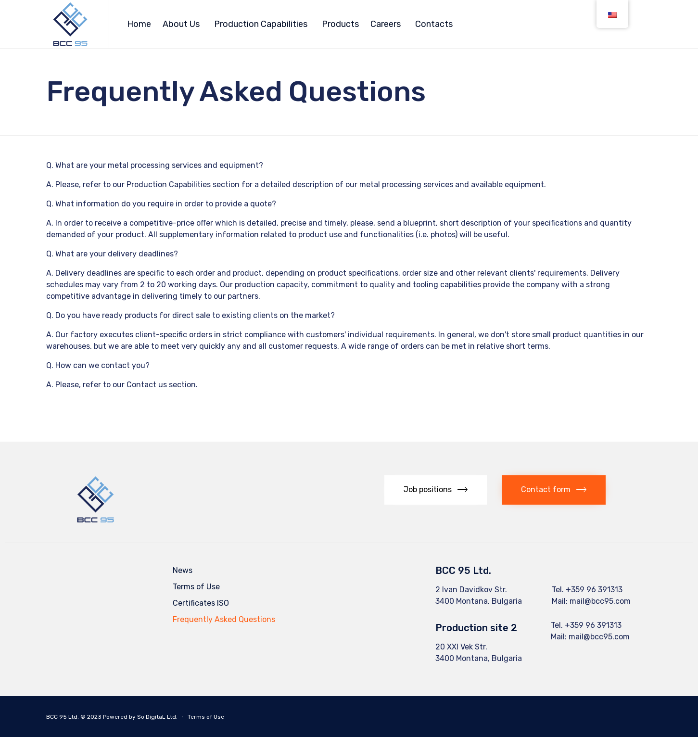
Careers (385, 24)
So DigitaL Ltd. (157, 716)
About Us (181, 24)
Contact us (147, 384)
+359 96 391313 (594, 589)
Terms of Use (196, 586)
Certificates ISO (201, 603)
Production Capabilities (260, 24)
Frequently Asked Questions (224, 619)
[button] (435, 490)
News (182, 570)
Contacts (434, 24)
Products (340, 24)
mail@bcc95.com (600, 601)
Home (139, 24)
